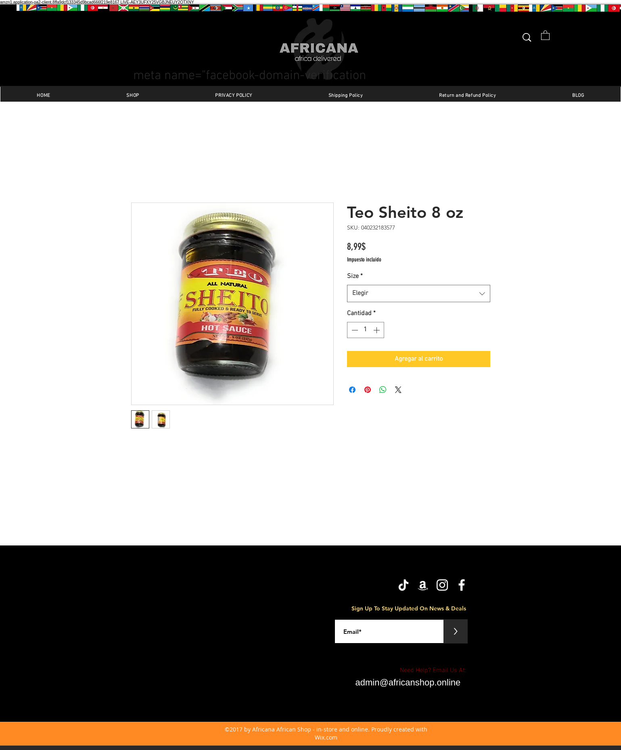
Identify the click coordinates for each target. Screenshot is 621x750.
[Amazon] (423, 585)
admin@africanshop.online (408, 682)
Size (355, 276)
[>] (455, 631)
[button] (545, 35)
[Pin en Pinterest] (367, 390)
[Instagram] (442, 585)
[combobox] (418, 293)
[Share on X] (398, 390)
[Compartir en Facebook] (352, 390)
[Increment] (377, 330)
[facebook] (461, 585)
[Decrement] (354, 330)
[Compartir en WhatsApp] (383, 390)
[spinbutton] (366, 330)
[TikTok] (403, 585)
